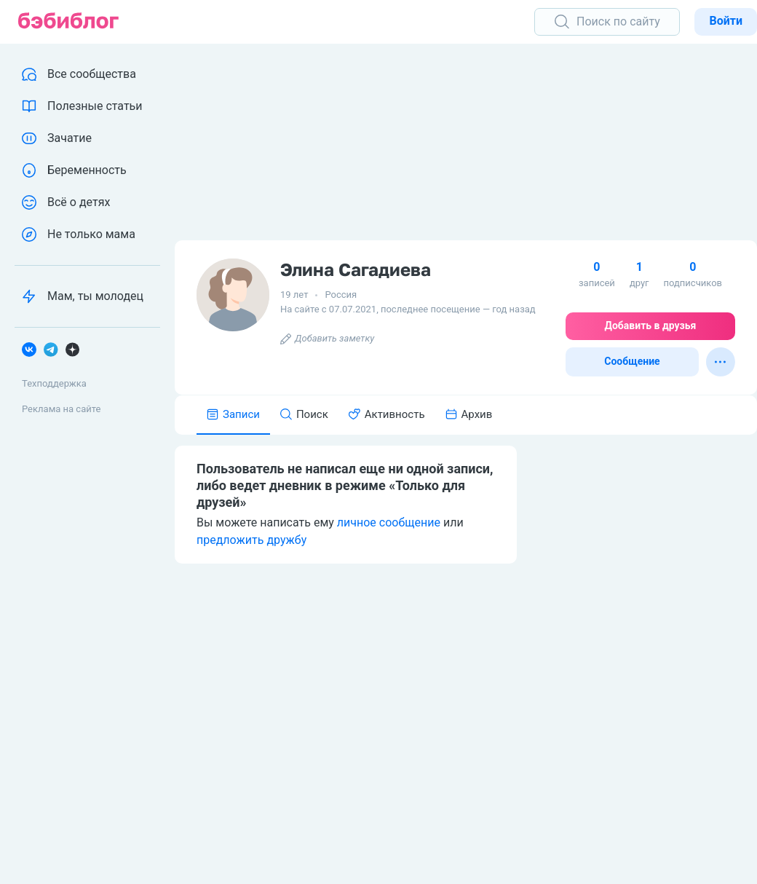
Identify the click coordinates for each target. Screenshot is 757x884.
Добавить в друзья (651, 325)
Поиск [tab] (304, 414)
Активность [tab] (387, 414)
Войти (725, 21)
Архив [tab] (469, 414)
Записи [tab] (233, 414)
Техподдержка (54, 383)
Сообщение (631, 361)
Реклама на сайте (61, 408)
